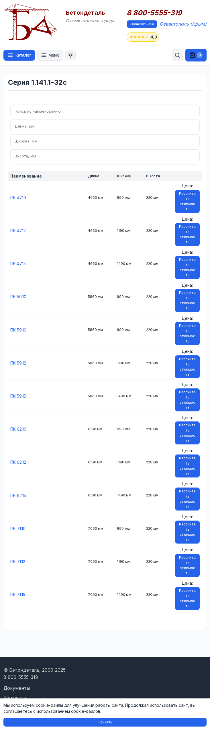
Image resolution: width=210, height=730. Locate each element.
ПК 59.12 (18, 363)
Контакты (14, 698)
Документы (16, 688)
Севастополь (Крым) (183, 24)
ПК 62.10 (18, 429)
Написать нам (142, 24)
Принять (105, 722)
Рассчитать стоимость (187, 201)
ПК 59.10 (18, 296)
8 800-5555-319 (154, 13)
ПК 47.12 (18, 230)
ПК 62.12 (18, 462)
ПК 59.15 (18, 396)
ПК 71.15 (17, 594)
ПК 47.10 (18, 197)
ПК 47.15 (18, 263)
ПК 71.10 (17, 528)
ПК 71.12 (17, 561)
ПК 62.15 (18, 495)
